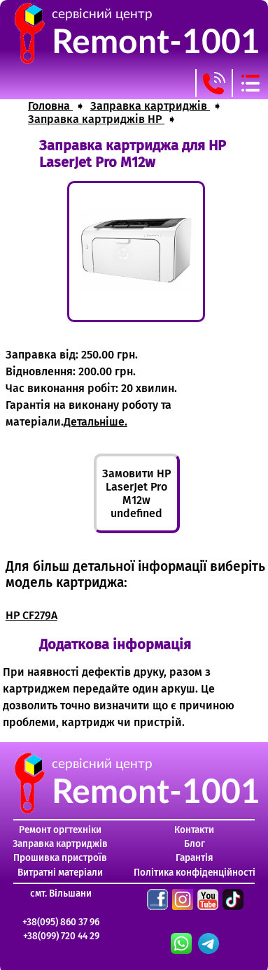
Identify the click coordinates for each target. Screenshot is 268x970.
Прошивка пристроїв (60, 858)
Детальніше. (95, 421)
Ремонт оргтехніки (60, 830)
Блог (194, 844)
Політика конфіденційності (194, 872)
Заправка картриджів (60, 844)
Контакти (194, 830)
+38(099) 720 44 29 (61, 936)
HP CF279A (31, 615)
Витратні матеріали (60, 872)
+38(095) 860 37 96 (60, 922)
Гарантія (194, 858)
